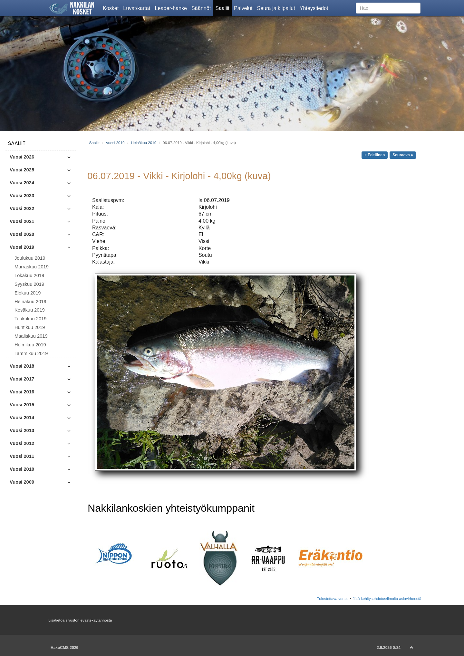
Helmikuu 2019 (30, 344)
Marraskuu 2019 (32, 266)
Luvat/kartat (137, 8)
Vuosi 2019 (115, 142)
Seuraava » (402, 155)
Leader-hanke (172, 8)
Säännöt (202, 8)
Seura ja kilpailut (277, 8)
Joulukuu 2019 (30, 258)
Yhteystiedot (315, 8)
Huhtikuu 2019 (30, 327)
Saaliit (223, 8)
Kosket (112, 8)
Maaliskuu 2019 (31, 336)
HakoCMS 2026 (64, 647)
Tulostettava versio (333, 598)
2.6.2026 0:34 (389, 647)
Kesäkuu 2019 (30, 310)
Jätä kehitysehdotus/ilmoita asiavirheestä (387, 598)
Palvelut (244, 8)
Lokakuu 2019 (29, 275)
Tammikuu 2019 (31, 353)
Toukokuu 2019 (30, 318)
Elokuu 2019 (28, 292)
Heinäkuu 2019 (30, 301)
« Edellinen (374, 155)
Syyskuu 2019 (29, 284)
